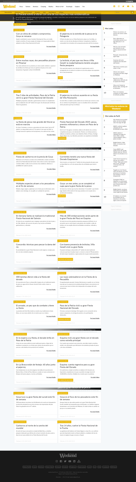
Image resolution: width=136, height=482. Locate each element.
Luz (95, 467)
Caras (34, 467)
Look (89, 467)
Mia (99, 467)
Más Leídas (109, 28)
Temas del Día (8, 12)
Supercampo (81, 467)
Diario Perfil (26, 467)
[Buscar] (123, 12)
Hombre (65, 467)
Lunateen (105, 467)
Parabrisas (73, 467)
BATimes (113, 467)
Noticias (41, 467)
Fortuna (58, 467)
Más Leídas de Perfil (112, 116)
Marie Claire (49, 467)
